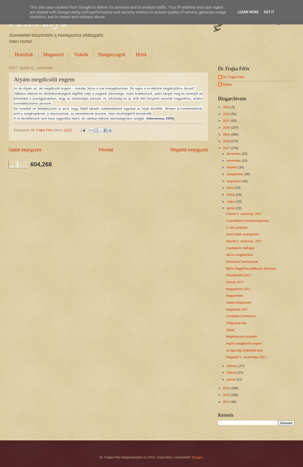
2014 (227, 402)
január (231, 379)
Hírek (141, 54)
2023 (227, 107)
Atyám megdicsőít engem (244, 343)
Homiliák (24, 54)
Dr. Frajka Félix (233, 77)
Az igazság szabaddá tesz (244, 350)
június (231, 194)
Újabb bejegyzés (25, 149)
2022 (227, 114)
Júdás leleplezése (238, 302)
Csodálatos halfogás (240, 248)
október (232, 167)
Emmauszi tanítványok (242, 261)
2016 (227, 388)
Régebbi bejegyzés (189, 149)
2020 (227, 127)
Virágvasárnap (236, 323)
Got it (269, 12)
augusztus (234, 181)
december (234, 154)
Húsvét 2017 (235, 282)
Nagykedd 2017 (237, 309)
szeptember (235, 174)
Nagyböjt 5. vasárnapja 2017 (246, 357)
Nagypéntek (234, 295)
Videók (81, 54)
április (231, 208)
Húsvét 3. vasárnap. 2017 (244, 214)
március (233, 366)
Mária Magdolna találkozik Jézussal (251, 268)
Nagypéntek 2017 (238, 289)
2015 (227, 395)
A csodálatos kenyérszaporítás (247, 221)
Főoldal (106, 149)
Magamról (53, 54)
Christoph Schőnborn (241, 316)
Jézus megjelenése (239, 255)
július (231, 188)
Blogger (197, 457)
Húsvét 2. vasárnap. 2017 (244, 241)
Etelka (227, 84)
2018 (227, 141)
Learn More (248, 12)
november (234, 160)
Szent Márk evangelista (242, 234)
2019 (227, 134)
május (231, 201)
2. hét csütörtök (237, 227)
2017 (227, 148)
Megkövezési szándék (241, 336)
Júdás (230, 330)
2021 (227, 120)
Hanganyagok (112, 54)
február (232, 372)
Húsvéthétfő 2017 (238, 275)
